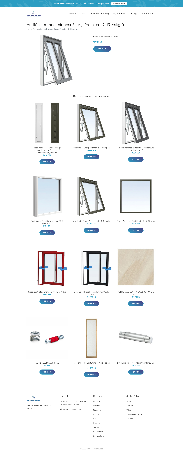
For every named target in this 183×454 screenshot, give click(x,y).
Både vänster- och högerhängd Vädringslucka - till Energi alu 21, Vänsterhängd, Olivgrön (47, 151)
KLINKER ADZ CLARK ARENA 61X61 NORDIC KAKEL (136, 294)
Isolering (73, 14)
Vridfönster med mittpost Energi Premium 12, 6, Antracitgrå (136, 150)
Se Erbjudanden (119, 3)
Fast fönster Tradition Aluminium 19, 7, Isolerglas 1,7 (47, 223)
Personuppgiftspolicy (135, 415)
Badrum (96, 402)
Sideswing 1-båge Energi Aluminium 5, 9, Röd (47, 293)
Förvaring (97, 411)
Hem (28, 30)
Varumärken (148, 14)
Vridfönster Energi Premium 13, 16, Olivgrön (91, 149)
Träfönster (115, 38)
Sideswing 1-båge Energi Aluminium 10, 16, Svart (91, 294)
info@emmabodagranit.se (70, 410)
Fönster (107, 38)
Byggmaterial (120, 14)
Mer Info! (102, 50)
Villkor (129, 411)
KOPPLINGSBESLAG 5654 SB (47, 364)
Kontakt (130, 407)
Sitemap (130, 420)
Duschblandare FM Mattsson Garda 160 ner (135, 364)
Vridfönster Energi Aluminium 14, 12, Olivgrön (91, 222)
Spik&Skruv (97, 428)
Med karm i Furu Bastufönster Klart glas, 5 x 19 (91, 365)
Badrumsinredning (100, 14)
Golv (84, 14)
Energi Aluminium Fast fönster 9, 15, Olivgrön (136, 222)
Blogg (134, 14)
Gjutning (96, 415)
